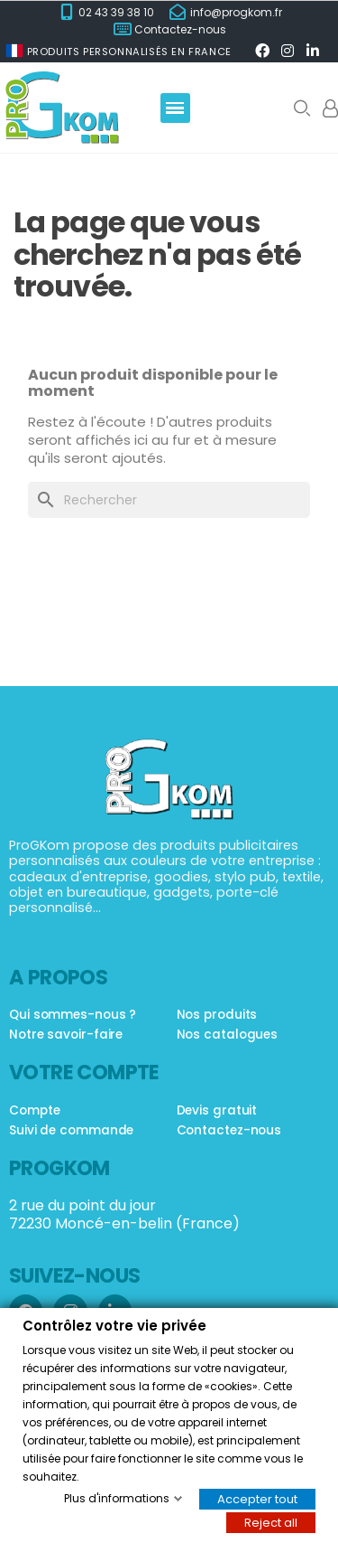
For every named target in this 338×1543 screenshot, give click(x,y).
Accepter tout (257, 1498)
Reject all (270, 1521)
